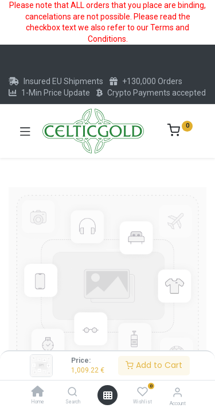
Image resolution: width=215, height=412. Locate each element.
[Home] (38, 392)
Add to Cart (154, 365)
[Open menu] (107, 395)
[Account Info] (177, 392)
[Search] (72, 392)
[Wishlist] (142, 392)
